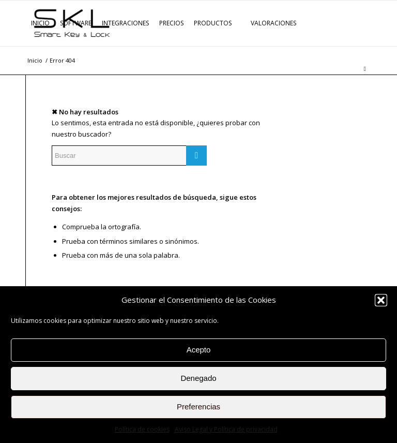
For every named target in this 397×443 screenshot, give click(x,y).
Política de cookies (142, 429)
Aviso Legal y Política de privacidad (226, 429)
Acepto (199, 349)
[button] (381, 300)
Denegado (198, 378)
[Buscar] (365, 69)
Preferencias (198, 406)
